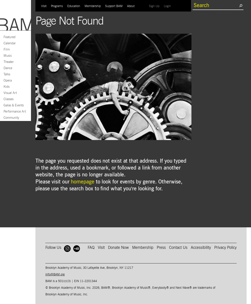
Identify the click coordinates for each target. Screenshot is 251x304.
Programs (57, 6)
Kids (7, 86)
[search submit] (240, 5)
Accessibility (201, 248)
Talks (7, 74)
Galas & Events (14, 105)
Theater (9, 62)
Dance (8, 68)
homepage (82, 182)
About (131, 6)
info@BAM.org (55, 274)
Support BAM (114, 6)
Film (7, 49)
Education (73, 6)
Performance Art (15, 111)
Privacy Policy (225, 248)
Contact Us (178, 248)
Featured (9, 37)
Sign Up (155, 6)
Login (168, 6)
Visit (43, 6)
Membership (93, 6)
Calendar (10, 43)
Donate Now (118, 248)
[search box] (216, 5)
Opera (8, 80)
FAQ (91, 248)
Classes (9, 99)
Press (161, 248)
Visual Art (10, 93)
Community (11, 117)
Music (8, 55)
